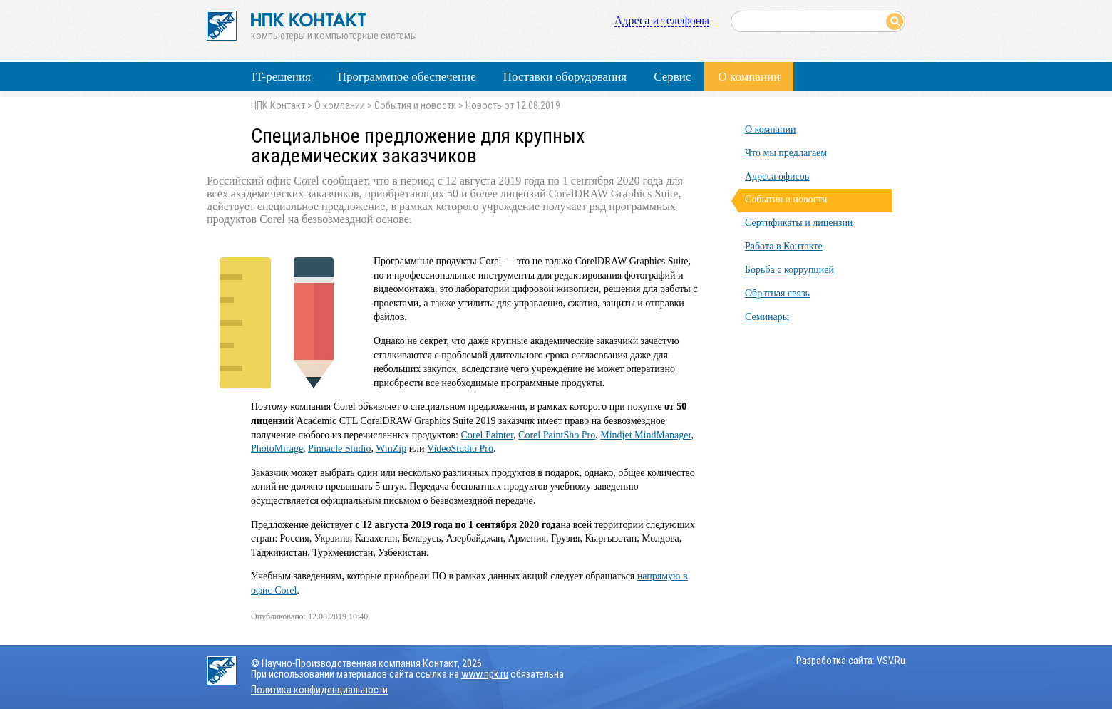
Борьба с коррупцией (789, 269)
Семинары (767, 316)
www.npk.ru (484, 674)
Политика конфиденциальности (319, 690)
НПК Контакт (278, 106)
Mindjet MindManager (645, 435)
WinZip (391, 448)
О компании (749, 76)
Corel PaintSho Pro (556, 435)
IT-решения (281, 76)
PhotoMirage (277, 448)
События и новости (415, 106)
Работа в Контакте (784, 246)
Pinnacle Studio (339, 448)
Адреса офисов (777, 176)
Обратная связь (777, 293)
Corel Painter (486, 435)
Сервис (672, 76)
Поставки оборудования (565, 76)
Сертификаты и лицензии (799, 222)
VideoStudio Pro (460, 448)
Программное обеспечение (407, 76)
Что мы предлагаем (786, 153)
